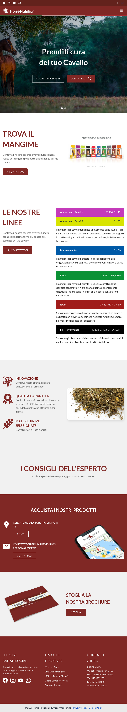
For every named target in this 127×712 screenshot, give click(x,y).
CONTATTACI (81, 78)
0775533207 (97, 678)
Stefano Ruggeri (53, 685)
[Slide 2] (65, 108)
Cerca (21, 534)
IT (117, 2)
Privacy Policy (80, 707)
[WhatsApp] (19, 3)
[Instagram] (9, 3)
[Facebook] (4, 3)
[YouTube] (14, 3)
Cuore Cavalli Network (56, 680)
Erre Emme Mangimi (55, 671)
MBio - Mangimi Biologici (57, 676)
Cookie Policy (95, 707)
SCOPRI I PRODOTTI (48, 78)
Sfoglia (76, 612)
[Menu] (121, 10)
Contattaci (24, 555)
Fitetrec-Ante (52, 667)
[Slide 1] (62, 108)
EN (123, 2)
